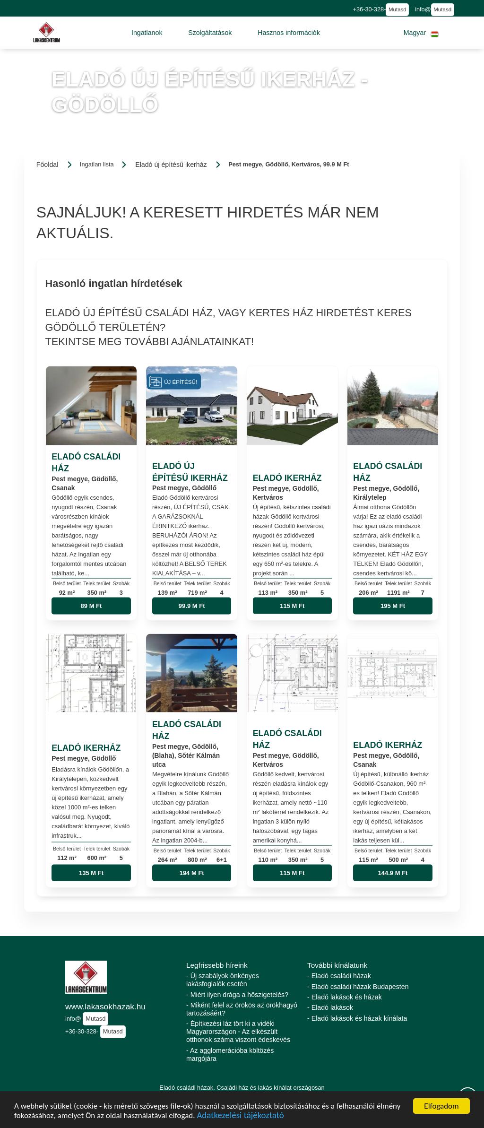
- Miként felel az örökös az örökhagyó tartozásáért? (241, 1009)
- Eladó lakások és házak (344, 997)
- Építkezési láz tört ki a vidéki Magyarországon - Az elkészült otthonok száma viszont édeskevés (238, 1031)
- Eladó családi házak (339, 976)
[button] (147, 32)
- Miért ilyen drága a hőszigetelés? (237, 994)
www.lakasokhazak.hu (105, 1006)
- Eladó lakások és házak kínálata (357, 1018)
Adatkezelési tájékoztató (240, 1116)
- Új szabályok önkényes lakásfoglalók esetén (222, 980)
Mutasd (397, 9)
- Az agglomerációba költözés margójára (230, 1054)
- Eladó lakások (330, 1007)
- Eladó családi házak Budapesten (358, 986)
